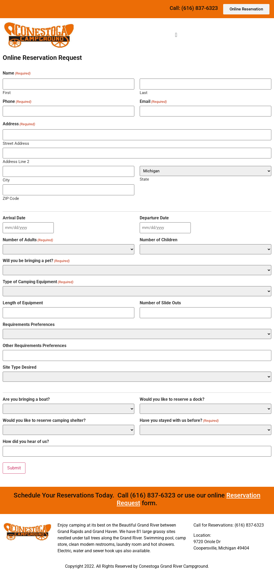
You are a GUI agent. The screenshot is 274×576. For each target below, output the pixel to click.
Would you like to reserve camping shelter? (44, 420)
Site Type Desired (19, 367)
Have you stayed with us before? (179, 420)
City (6, 180)
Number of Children (158, 240)
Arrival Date (14, 218)
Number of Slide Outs (160, 303)
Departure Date (154, 218)
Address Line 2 (16, 161)
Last (143, 92)
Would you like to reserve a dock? (172, 399)
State (144, 179)
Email (153, 101)
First (7, 92)
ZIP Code (11, 198)
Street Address (16, 143)
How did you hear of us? (26, 441)
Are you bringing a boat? (26, 399)
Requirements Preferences (29, 324)
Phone (17, 101)
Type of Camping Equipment (38, 282)
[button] (176, 35)
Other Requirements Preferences (34, 346)
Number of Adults (28, 240)
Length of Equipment (23, 303)
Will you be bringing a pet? (36, 261)
